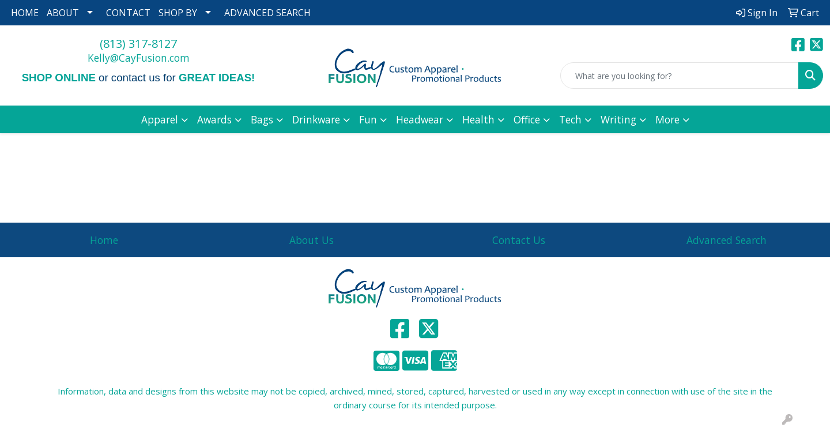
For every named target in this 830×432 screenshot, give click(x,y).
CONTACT (128, 12)
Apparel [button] (159, 119)
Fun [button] (368, 119)
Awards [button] (214, 119)
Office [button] (527, 119)
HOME (25, 12)
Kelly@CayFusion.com (139, 58)
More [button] (667, 119)
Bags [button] (262, 119)
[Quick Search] (679, 75)
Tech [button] (570, 119)
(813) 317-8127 (138, 43)
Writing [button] (618, 119)
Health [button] (478, 119)
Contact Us (518, 240)
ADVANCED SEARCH (267, 12)
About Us (311, 240)
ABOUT (63, 12)
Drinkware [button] (316, 119)
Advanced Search (726, 240)
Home (104, 240)
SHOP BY (178, 12)
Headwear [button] (419, 119)
